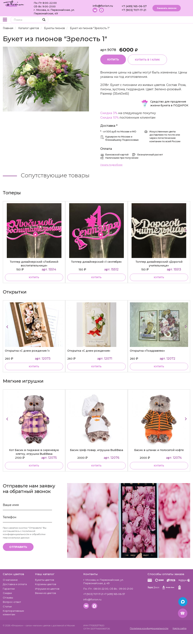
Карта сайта (179, 628)
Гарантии (9, 588)
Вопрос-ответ (12, 601)
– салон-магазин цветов (37, 625)
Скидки (7, 593)
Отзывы (8, 597)
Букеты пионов (54, 28)
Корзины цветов (45, 584)
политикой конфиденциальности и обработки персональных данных (24, 534)
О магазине (10, 579)
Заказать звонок (166, 8)
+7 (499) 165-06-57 (134, 6)
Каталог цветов (28, 28)
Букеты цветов (44, 579)
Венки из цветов (45, 593)
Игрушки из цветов (47, 588)
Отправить (18, 547)
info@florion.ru (103, 6)
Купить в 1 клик (147, 59)
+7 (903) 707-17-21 (134, 10)
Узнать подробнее (111, 164)
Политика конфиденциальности (149, 628)
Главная (8, 28)
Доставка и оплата (15, 584)
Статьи (7, 606)
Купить (113, 59)
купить (34, 277)
